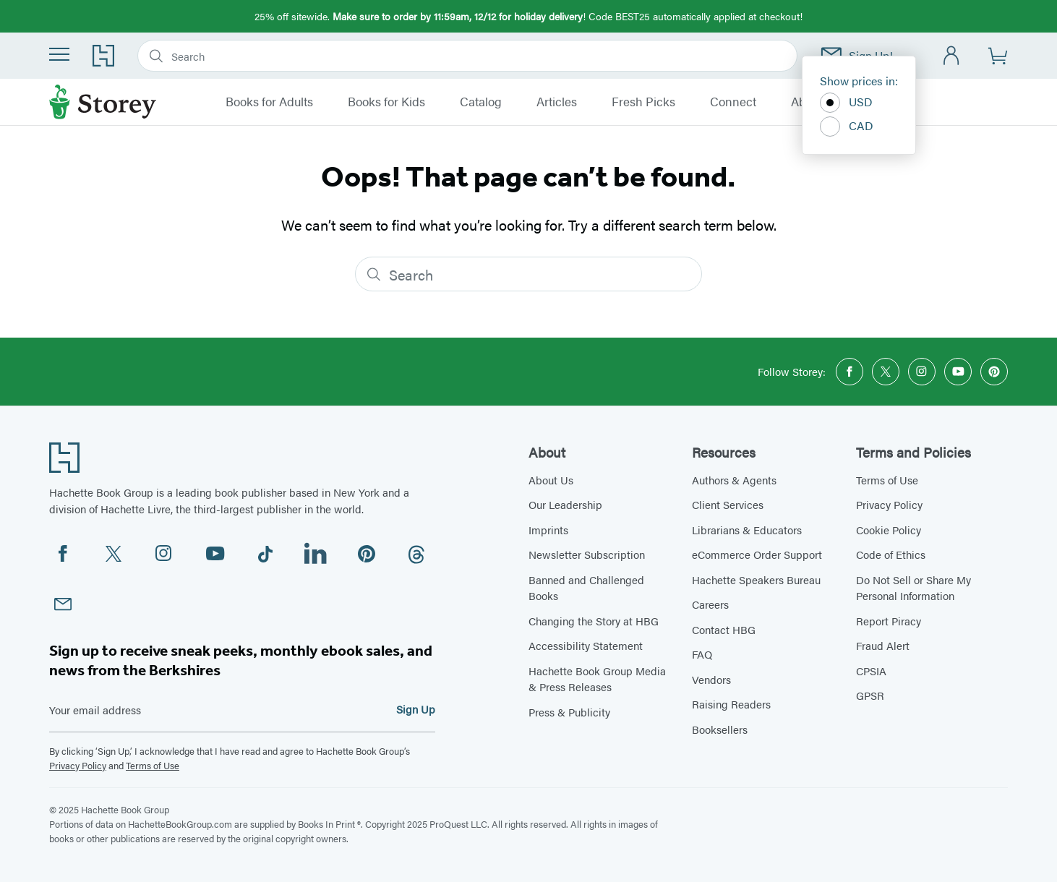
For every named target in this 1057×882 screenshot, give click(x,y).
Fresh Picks (643, 102)
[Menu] (59, 54)
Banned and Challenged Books (586, 588)
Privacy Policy (77, 765)
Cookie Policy (888, 529)
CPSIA (871, 670)
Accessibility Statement (585, 645)
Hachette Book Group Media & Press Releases (597, 679)
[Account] (951, 56)
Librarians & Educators (747, 529)
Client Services (727, 504)
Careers (710, 604)
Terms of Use (152, 765)
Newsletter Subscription (586, 554)
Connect (733, 102)
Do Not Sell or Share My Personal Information (913, 588)
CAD (846, 126)
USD (846, 103)
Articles (556, 102)
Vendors (711, 679)
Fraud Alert (883, 645)
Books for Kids (386, 102)
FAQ (702, 654)
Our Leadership (565, 504)
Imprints (548, 529)
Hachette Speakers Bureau (756, 579)
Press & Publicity (569, 711)
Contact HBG (724, 629)
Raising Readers (731, 703)
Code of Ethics (890, 554)
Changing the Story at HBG (593, 620)
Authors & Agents (734, 479)
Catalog (481, 102)
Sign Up (415, 708)
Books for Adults (269, 102)
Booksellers (720, 729)
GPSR (870, 695)
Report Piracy (888, 620)
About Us (550, 479)
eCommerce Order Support (757, 554)
